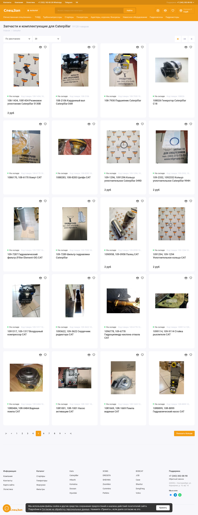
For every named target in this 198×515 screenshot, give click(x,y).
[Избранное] (173, 10)
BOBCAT (139, 471)
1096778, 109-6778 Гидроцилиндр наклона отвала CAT (122, 334)
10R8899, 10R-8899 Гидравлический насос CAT (168, 410)
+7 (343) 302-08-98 (180, 2)
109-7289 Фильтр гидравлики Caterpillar (73, 256)
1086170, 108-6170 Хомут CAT (24, 177)
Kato (72, 471)
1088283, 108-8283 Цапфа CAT (73, 177)
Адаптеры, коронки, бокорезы (105, 17)
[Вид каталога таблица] (191, 39)
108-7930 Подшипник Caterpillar (122, 100)
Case (138, 480)
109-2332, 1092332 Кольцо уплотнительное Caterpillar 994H (171, 179)
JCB (137, 475)
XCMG (105, 471)
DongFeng (140, 488)
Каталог (33, 10)
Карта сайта (8, 485)
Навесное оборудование (135, 17)
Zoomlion (107, 484)
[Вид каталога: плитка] (178, 39)
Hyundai (73, 493)
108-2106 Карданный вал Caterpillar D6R (70, 102)
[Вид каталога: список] (185, 39)
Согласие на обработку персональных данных (66, 509)
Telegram (68, 2)
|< (6, 433)
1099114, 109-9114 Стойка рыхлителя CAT (168, 333)
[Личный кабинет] (158, 10)
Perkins (106, 493)
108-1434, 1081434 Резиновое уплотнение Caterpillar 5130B (24, 102)
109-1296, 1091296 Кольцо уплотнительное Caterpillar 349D (123, 179)
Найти (129, 10)
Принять (163, 508)
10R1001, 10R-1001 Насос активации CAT (70, 410)
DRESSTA (107, 475)
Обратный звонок (176, 479)
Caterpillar (74, 475)
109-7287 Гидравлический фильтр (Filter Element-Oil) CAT (25, 256)
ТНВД (37, 17)
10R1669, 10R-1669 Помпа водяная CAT (119, 410)
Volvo (138, 493)
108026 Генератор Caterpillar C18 (169, 102)
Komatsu (73, 484)
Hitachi (73, 480)
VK (77, 2)
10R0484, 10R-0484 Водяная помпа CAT (23, 410)
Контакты (7, 2)
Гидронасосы (156, 17)
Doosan (73, 488)
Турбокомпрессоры (52, 17)
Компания (19, 2)
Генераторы (82, 17)
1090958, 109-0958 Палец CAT (121, 254)
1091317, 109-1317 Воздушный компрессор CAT (25, 333)
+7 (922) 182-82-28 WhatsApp (50, 2)
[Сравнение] (165, 10)
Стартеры (69, 17)
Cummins (107, 488)
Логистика (30, 2)
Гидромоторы (172, 17)
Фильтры (40, 489)
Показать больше (184, 433)
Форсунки (40, 485)
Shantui (139, 484)
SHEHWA (107, 480)
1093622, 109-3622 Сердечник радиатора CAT (73, 333)
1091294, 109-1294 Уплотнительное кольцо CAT (169, 256)
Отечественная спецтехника (17, 17)
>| (71, 433)
